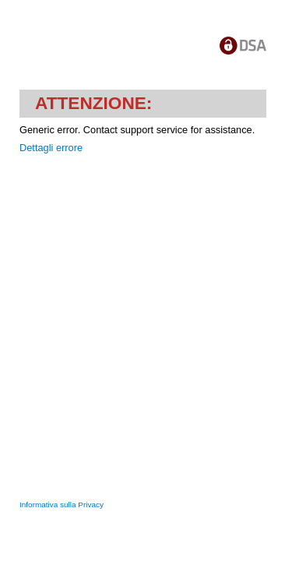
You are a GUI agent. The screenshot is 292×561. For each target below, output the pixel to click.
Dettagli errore (51, 147)
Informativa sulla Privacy (61, 504)
